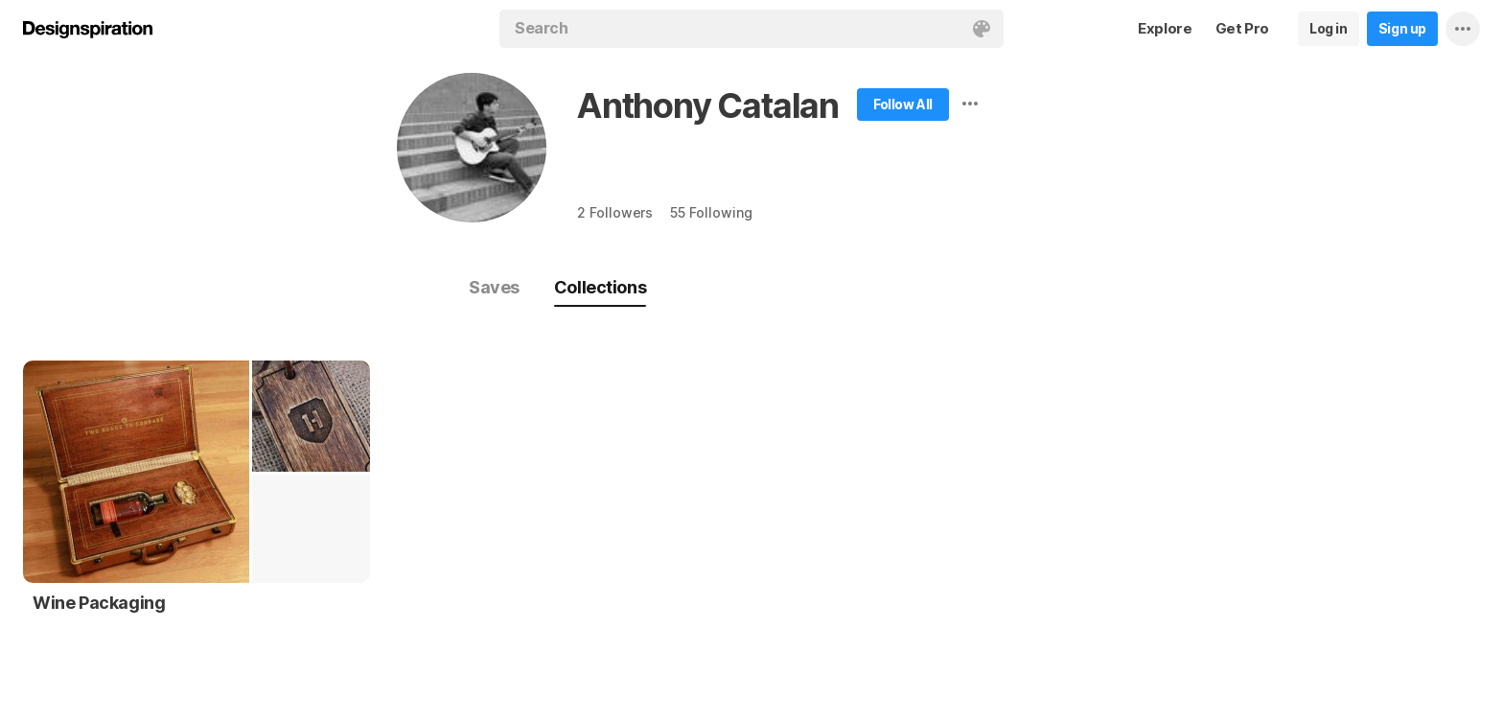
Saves (494, 287)
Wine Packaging (99, 603)
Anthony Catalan (708, 105)
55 (711, 212)
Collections (600, 287)
